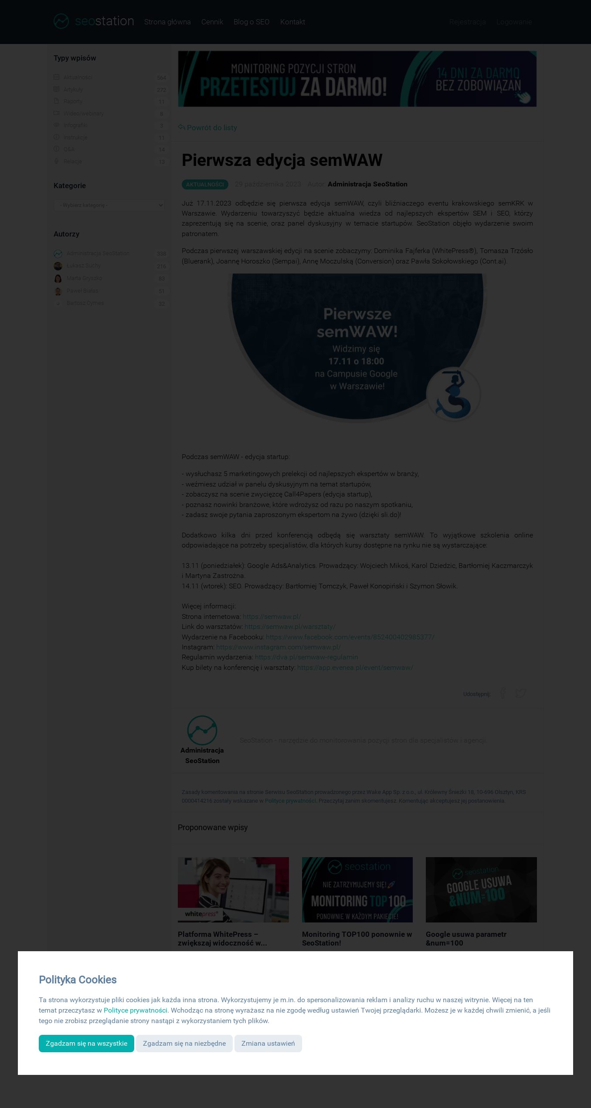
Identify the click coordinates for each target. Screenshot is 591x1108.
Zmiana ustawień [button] (268, 1043)
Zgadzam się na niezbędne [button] (184, 1043)
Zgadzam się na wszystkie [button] (86, 1043)
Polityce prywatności (135, 1010)
